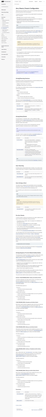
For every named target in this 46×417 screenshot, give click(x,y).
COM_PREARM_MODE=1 (20, 282)
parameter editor (39, 66)
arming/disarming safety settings (28, 230)
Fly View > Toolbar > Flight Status (33, 233)
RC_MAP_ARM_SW (37, 134)
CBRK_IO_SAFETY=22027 (20, 356)
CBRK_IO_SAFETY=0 (35, 282)
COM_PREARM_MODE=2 (38, 330)
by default (32, 226)
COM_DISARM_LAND (20, 173)
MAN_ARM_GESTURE (20, 105)
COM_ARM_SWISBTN (32, 135)
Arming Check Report (19, 233)
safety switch (38, 30)
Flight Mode (35, 160)
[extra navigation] (44, 1)
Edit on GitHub (19, 405)
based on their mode (39, 87)
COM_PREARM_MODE (30, 256)
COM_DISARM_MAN (26, 100)
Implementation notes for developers (23, 243)
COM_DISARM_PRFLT (20, 176)
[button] (11, 4)
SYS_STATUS (39, 246)
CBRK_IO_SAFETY (19, 257)
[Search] (17, 1)
